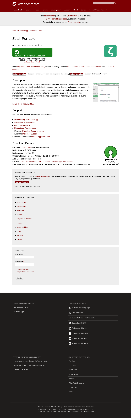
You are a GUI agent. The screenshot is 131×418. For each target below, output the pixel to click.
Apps (37, 10)
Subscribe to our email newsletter (82, 318)
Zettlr (22, 161)
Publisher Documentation (33, 131)
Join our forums (76, 313)
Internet (19, 223)
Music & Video (22, 227)
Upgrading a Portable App (25, 128)
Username (19, 254)
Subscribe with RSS (77, 323)
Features (28, 10)
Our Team (72, 365)
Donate (83, 10)
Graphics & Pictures (24, 219)
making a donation (42, 176)
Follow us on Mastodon (78, 343)
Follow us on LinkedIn (78, 338)
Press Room (73, 370)
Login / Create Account (98, 10)
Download (18, 10)
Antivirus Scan (29, 62)
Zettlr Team (27, 147)
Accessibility (21, 202)
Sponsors (72, 379)
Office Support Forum (40, 137)
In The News (73, 374)
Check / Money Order (74, 411)
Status (71, 392)
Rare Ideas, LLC (54, 409)
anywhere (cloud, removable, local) (31, 67)
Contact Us (73, 387)
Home (14, 31)
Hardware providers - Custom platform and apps (30, 361)
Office (40, 31)
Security (20, 235)
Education (20, 210)
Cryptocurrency (88, 411)
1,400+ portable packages (56, 19)
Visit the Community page (79, 308)
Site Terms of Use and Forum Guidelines (79, 407)
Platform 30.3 (73, 16)
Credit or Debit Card (53, 411)
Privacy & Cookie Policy (53, 407)
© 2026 (40, 407)
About (75, 10)
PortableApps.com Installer (62, 161)
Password (19, 261)
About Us (72, 361)
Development (56, 10)
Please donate (74, 22)
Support (67, 10)
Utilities (19, 239)
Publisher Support (29, 134)
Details (38, 62)
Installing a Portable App (24, 122)
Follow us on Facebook (78, 333)
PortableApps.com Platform (78, 67)
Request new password (25, 272)
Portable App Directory (27, 31)
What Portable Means (76, 383)
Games (19, 215)
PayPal (63, 411)
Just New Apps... (19, 312)
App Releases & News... (22, 307)
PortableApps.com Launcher (37, 161)
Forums (45, 10)
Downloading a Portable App (26, 119)
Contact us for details (21, 370)
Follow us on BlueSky (78, 328)
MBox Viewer (49, 16)
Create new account (24, 269)
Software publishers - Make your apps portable (29, 365)
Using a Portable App (23, 125)
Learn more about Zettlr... (23, 104)
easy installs (97, 67)
